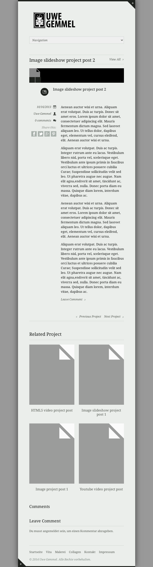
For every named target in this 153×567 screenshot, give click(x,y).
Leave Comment (71, 299)
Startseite (36, 552)
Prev (32, 80)
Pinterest (53, 134)
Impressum (107, 552)
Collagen (75, 552)
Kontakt (90, 552)
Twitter (40, 134)
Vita (49, 552)
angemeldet (51, 531)
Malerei (60, 552)
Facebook (34, 134)
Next (38, 80)
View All (115, 59)
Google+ (47, 134)
